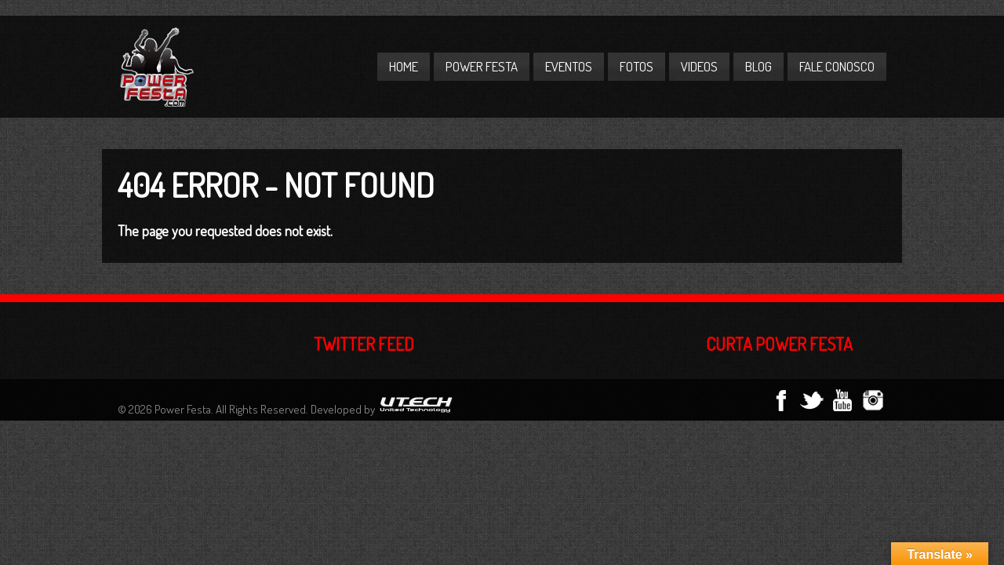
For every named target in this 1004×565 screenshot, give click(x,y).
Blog (758, 66)
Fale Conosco (837, 66)
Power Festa (482, 66)
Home (403, 66)
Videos (699, 66)
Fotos (636, 66)
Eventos (568, 66)
